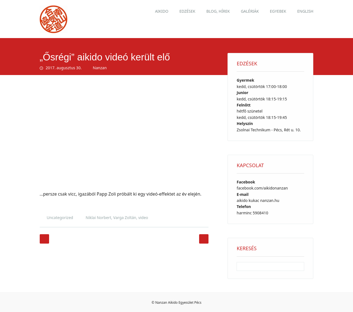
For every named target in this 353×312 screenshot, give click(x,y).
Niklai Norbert (98, 217)
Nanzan (100, 67)
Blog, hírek (218, 11)
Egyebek (278, 11)
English (305, 11)
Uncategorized (60, 217)
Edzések (187, 11)
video (143, 217)
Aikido (161, 11)
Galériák (250, 11)
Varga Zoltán (124, 217)
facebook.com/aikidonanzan (262, 188)
